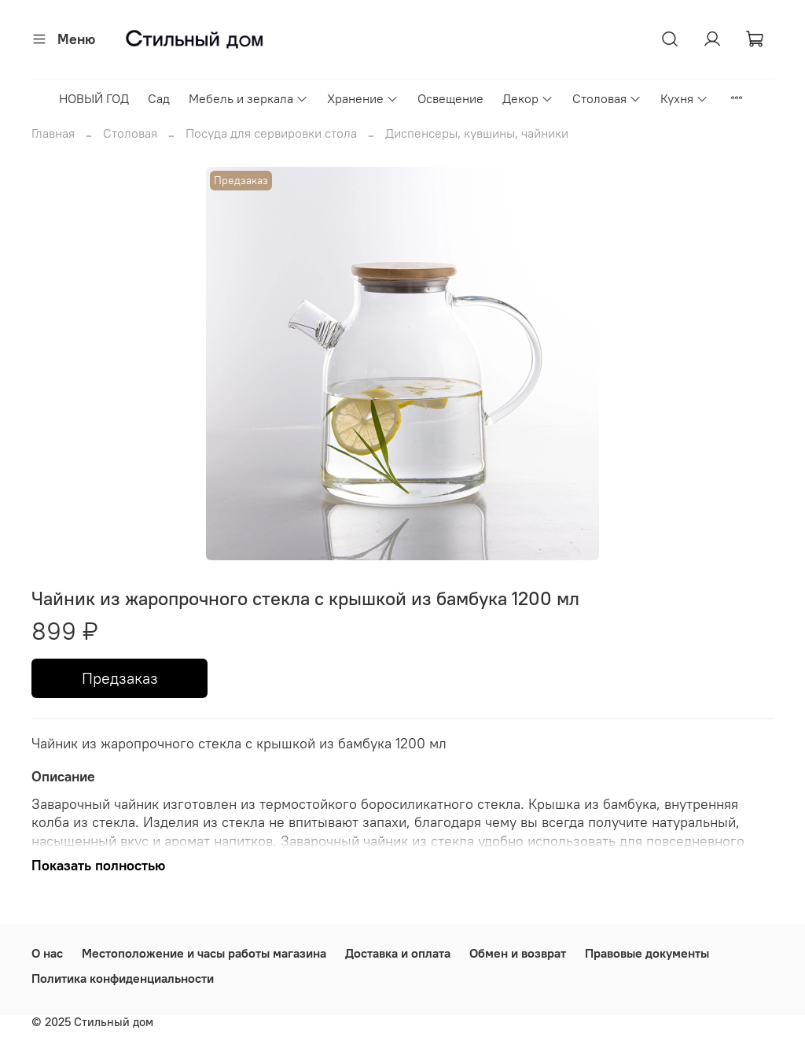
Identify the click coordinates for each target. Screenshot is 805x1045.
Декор (527, 98)
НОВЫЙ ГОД (94, 98)
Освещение (450, 98)
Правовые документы (647, 953)
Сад (159, 98)
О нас (47, 953)
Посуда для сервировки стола (271, 133)
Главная (53, 133)
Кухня (684, 98)
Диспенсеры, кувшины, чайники (476, 133)
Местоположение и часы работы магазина (204, 953)
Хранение (363, 98)
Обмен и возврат (517, 953)
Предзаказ (120, 678)
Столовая (606, 98)
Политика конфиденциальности (122, 978)
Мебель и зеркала (248, 98)
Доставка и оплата (397, 953)
